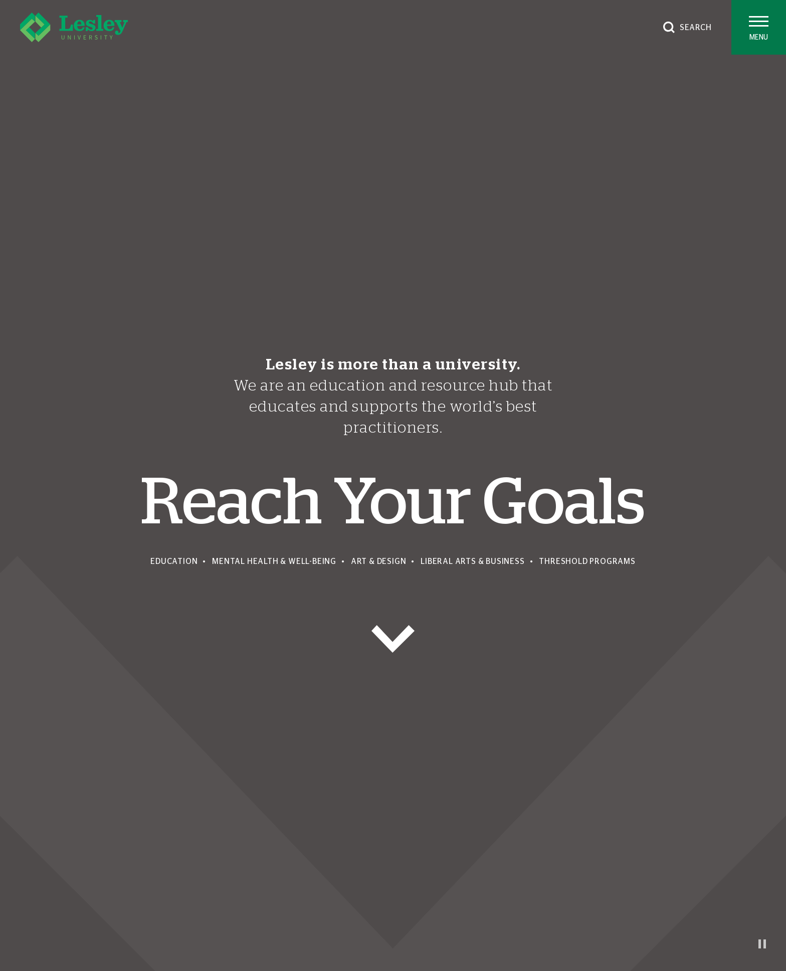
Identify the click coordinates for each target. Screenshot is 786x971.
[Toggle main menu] (758, 27)
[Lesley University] (74, 27)
